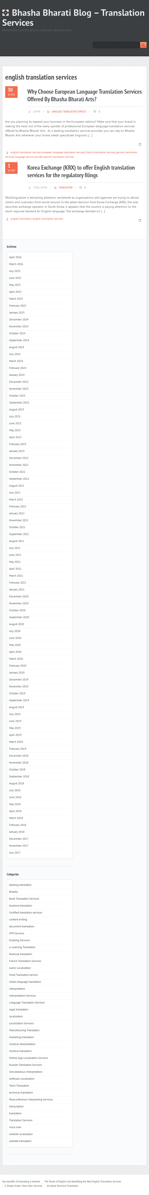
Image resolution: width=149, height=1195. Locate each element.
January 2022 (17, 513)
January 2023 (17, 451)
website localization (21, 1134)
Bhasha (13, 892)
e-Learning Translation (22, 947)
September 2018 (19, 776)
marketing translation (21, 1037)
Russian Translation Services (25, 1065)
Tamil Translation (19, 1086)
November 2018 (18, 763)
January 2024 (17, 375)
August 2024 (16, 347)
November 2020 (18, 603)
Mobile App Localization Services (28, 1058)
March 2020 (16, 659)
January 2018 (17, 832)
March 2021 (16, 576)
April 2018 (15, 811)
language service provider (29, 157)
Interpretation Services (22, 996)
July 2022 (14, 493)
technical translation (21, 1093)
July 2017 (14, 853)
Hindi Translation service (23, 975)
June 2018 (15, 797)
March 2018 (16, 818)
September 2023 (19, 403)
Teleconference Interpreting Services (31, 1100)
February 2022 (17, 506)
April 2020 (15, 652)
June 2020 (15, 638)
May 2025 (15, 285)
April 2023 (15, 437)
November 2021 (18, 520)
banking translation (20, 885)
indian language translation (25, 982)
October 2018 (17, 770)
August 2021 (16, 541)
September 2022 (19, 479)
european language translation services (63, 152)
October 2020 (17, 610)
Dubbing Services (19, 940)
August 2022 (16, 486)
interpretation (17, 989)
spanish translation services (58, 157)
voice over (15, 1127)
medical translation (20, 1051)
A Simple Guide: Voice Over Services (23, 1186)
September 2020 (19, 617)
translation (65, 188)
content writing (18, 920)
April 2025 (15, 292)
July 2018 (14, 790)
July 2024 (14, 354)
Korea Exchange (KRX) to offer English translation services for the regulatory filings (81, 171)
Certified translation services (25, 913)
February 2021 (17, 583)
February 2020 (17, 666)
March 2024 (16, 361)
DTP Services (16, 933)
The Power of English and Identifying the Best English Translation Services (82, 1182)
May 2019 (15, 728)
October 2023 (17, 396)
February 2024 (17, 368)
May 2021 (15, 562)
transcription (16, 1106)
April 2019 (15, 735)
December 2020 (18, 596)
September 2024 (19, 340)
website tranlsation (20, 1141)
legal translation (18, 1010)
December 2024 (18, 320)
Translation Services (20, 1120)
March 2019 (16, 742)
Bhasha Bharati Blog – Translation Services (73, 18)
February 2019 (17, 749)
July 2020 (14, 631)
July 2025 (14, 271)
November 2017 (18, 846)
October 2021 (17, 527)
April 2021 (15, 569)
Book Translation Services (24, 899)
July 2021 (14, 548)
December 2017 (18, 839)
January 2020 (17, 673)
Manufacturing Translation (24, 1030)
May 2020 (15, 645)
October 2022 (17, 472)
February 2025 (17, 306)
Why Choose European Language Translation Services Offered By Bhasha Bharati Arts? (84, 95)
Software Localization (21, 1079)
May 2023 (15, 430)
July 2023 (14, 416)
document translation (21, 926)
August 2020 (16, 624)
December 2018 (18, 756)
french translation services (100, 152)
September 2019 (19, 700)
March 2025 (16, 299)
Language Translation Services (69, 112)
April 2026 (15, 257)
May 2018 (15, 804)
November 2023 (18, 389)
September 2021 (19, 534)
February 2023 (17, 444)
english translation (21, 219)
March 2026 (16, 264)
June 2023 (15, 423)
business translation (20, 906)
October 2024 (17, 333)
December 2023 (18, 382)
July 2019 (14, 714)
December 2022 (18, 458)
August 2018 (16, 783)
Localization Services (21, 1023)
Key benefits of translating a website (21, 1182)
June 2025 (15, 278)
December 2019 (18, 680)
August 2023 (16, 410)
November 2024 (18, 326)
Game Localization (20, 968)
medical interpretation (22, 1044)
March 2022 (16, 500)
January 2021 (17, 590)
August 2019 (16, 707)
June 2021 (15, 555)
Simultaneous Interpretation (25, 1072)
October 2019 (17, 693)
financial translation (20, 954)
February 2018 (17, 825)
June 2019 (15, 721)
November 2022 (18, 465)
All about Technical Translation (62, 1186)
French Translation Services (25, 961)
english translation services (26, 152)
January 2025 (17, 313)
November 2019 (18, 686)
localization (16, 1016)
